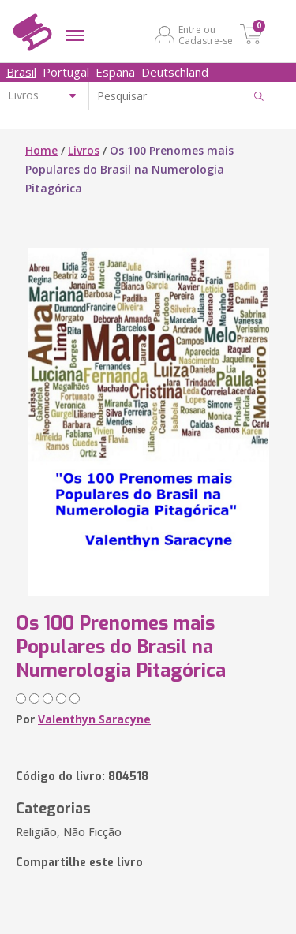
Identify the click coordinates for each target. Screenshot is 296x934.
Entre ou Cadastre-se (205, 35)
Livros (83, 150)
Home (41, 150)
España (115, 72)
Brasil (21, 72)
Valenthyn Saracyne (94, 719)
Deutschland (174, 72)
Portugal (66, 72)
